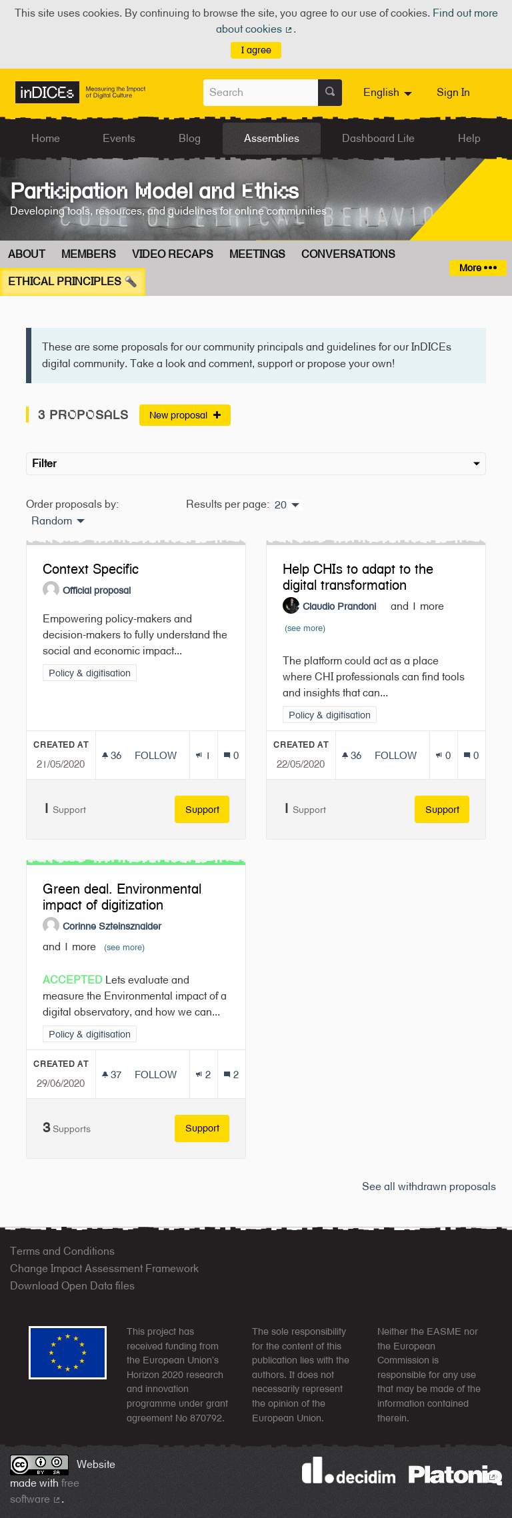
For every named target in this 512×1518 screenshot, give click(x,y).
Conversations (348, 254)
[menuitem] (389, 92)
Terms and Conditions (62, 1251)
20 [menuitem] (281, 505)
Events (119, 138)
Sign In (453, 92)
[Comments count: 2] (231, 1075)
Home (45, 138)
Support (207, 809)
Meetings (257, 254)
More (477, 267)
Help (469, 138)
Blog (190, 138)
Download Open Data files (72, 1285)
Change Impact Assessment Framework (104, 1268)
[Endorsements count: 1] (203, 755)
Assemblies (271, 138)
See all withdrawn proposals (429, 1186)
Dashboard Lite (378, 138)
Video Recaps (172, 254)
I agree (256, 49)
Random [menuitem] (51, 521)
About (26, 254)
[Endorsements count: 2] (203, 1075)
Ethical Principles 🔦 (72, 281)
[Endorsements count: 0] (443, 755)
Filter (256, 463)
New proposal (185, 414)
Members (88, 254)
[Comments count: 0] (231, 755)
